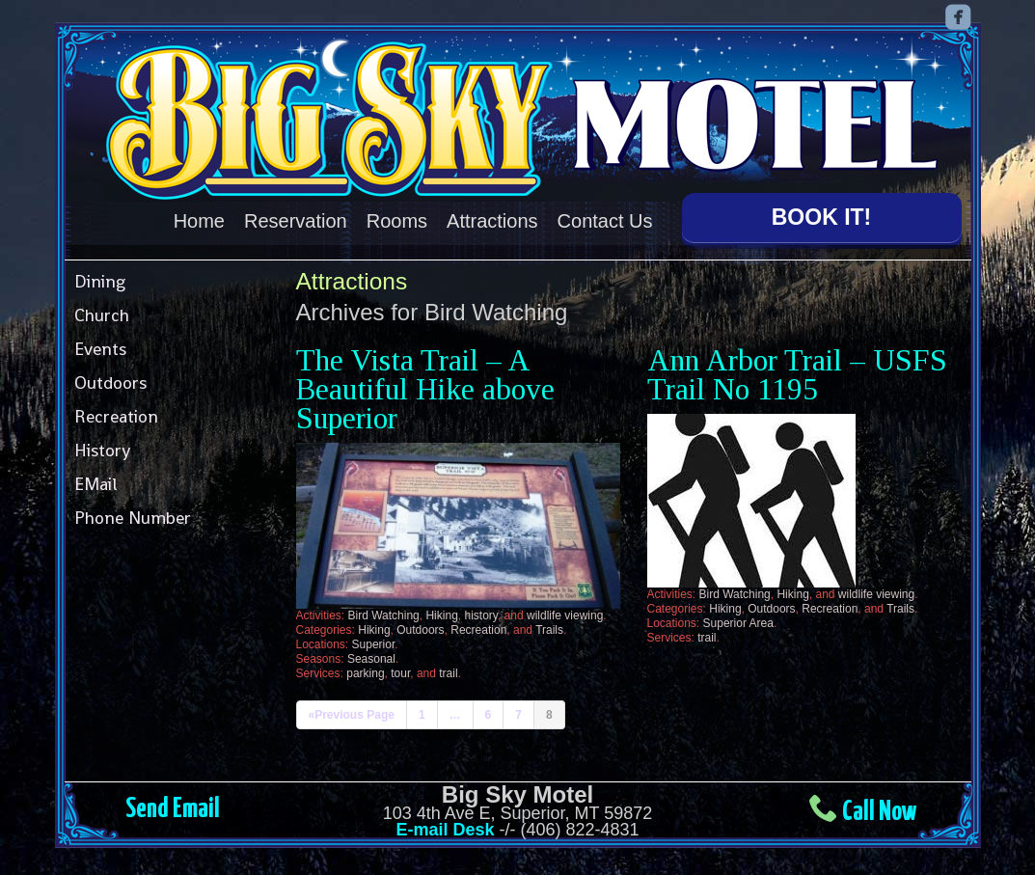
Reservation (295, 221)
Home (199, 221)
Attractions (492, 221)
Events (100, 344)
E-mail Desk (444, 825)
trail (448, 669)
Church (101, 310)
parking (365, 669)
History (102, 445)
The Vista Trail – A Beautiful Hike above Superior (425, 384)
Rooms (397, 221)
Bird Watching (384, 611)
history (480, 611)
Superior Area (738, 618)
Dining (99, 276)
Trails (549, 626)
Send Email (172, 805)
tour (400, 669)
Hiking (441, 611)
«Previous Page (352, 711)
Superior (373, 640)
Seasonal (371, 655)
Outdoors (110, 378)
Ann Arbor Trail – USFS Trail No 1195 (797, 370)
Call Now (879, 808)
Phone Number (132, 513)
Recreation (116, 411)
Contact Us (605, 221)
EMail (95, 479)
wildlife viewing (565, 611)
